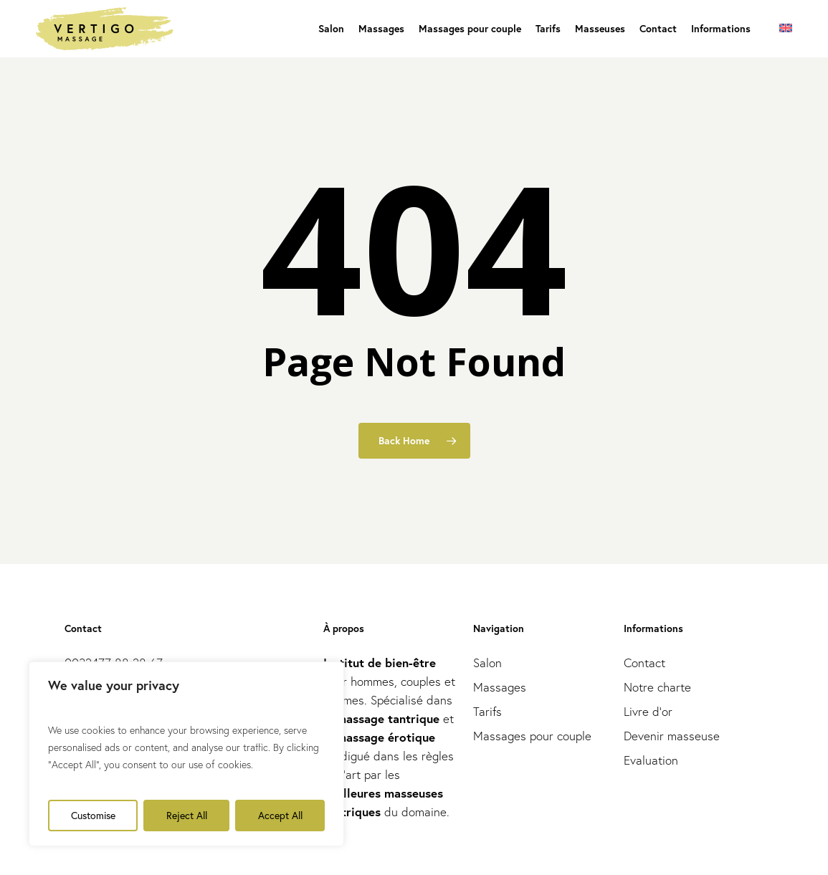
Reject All (186, 815)
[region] (186, 753)
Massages (499, 687)
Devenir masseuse (672, 735)
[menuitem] (785, 28)
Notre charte (657, 687)
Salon (487, 662)
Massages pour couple (532, 735)
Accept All (280, 815)
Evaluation (651, 760)
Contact (644, 662)
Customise (93, 815)
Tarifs (487, 711)
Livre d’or (648, 711)
